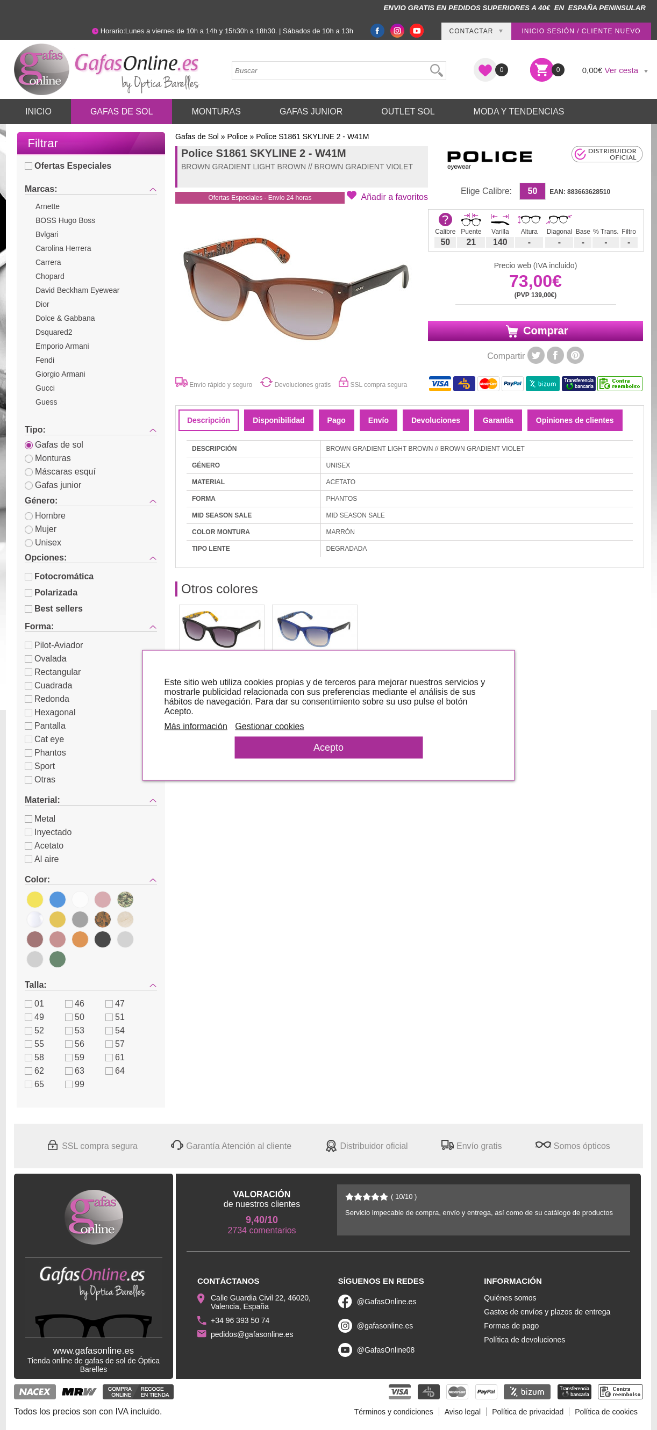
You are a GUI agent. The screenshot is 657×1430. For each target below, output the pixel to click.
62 (34, 1070)
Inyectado (48, 832)
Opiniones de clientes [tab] (575, 420)
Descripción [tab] (208, 420)
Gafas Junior (311, 111)
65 (34, 1084)
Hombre (45, 515)
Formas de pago (511, 1325)
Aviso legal (463, 1411)
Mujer (40, 529)
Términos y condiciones (393, 1411)
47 (115, 1003)
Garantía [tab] (498, 420)
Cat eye (44, 739)
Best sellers (54, 608)
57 (115, 1043)
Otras (40, 779)
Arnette (47, 206)
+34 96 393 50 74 (240, 1320)
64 (115, 1070)
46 (74, 1003)
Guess (46, 402)
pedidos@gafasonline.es (252, 1334)
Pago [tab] (336, 420)
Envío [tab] (378, 420)
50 (74, 1017)
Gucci (45, 388)
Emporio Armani (62, 346)
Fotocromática (59, 576)
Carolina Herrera (63, 248)
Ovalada (46, 658)
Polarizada (51, 592)
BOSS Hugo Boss (65, 220)
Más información (196, 725)
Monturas (216, 111)
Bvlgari (47, 234)
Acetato (44, 845)
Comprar (535, 331)
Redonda (47, 698)
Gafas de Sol (121, 111)
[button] (387, 196)
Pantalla (45, 725)
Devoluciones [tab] (435, 420)
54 (115, 1030)
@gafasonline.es (385, 1325)
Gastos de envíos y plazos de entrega (547, 1311)
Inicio (38, 111)
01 (34, 1003)
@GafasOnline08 (386, 1350)
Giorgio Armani (60, 374)
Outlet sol (407, 111)
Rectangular (53, 672)
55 (34, 1043)
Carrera (48, 262)
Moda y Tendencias (519, 111)
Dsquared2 (54, 332)
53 (74, 1030)
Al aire (42, 859)
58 (34, 1057)
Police (237, 136)
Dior (42, 304)
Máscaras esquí (60, 471)
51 (115, 1017)
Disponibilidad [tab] (278, 420)
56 (74, 1043)
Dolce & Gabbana (65, 318)
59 (74, 1057)
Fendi (44, 360)
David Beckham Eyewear (77, 290)
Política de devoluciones (524, 1339)
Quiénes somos (510, 1298)
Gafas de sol (54, 444)
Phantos (45, 752)
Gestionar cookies (269, 725)
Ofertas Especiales (68, 165)
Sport (40, 766)
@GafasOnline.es (387, 1301)
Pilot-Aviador (54, 645)
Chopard (50, 276)
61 (115, 1057)
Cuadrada (48, 685)
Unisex (43, 542)
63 (74, 1070)
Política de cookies (606, 1411)
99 (74, 1084)
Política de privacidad (527, 1411)
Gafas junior (53, 485)
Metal (40, 818)
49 (34, 1017)
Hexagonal (50, 712)
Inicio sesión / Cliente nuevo (581, 31)
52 (34, 1030)
